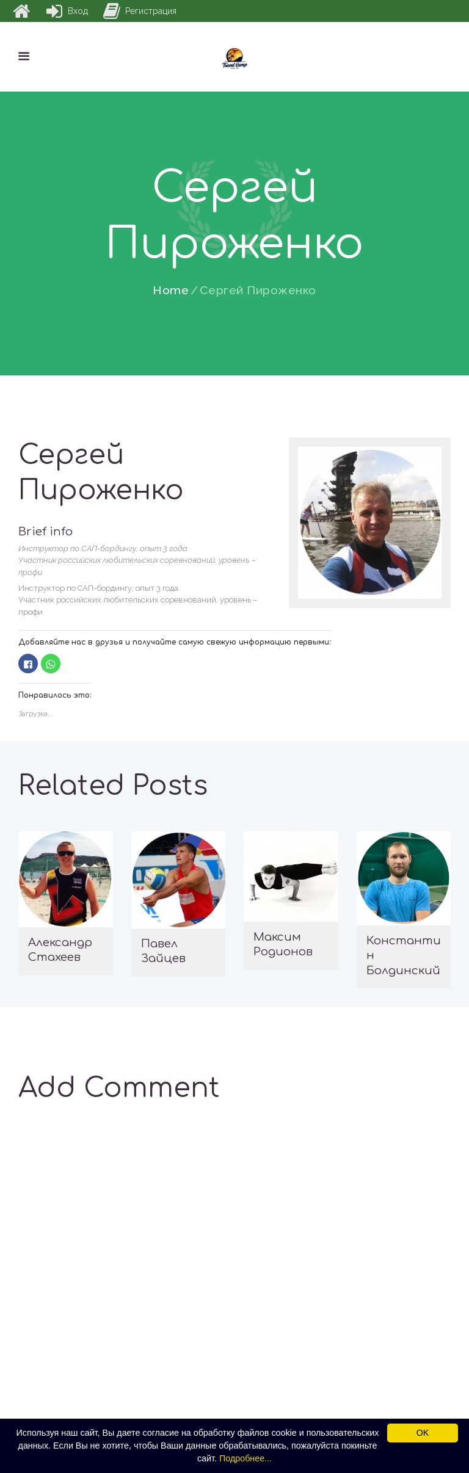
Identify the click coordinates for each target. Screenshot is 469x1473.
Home (171, 290)
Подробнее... (245, 1458)
